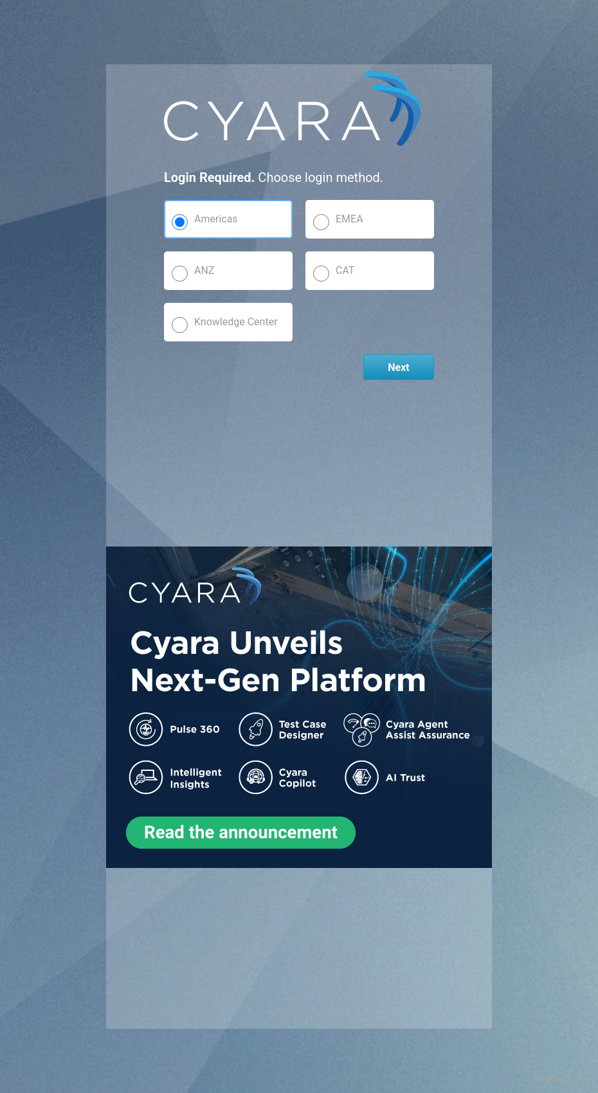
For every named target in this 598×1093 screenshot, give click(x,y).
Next (398, 367)
